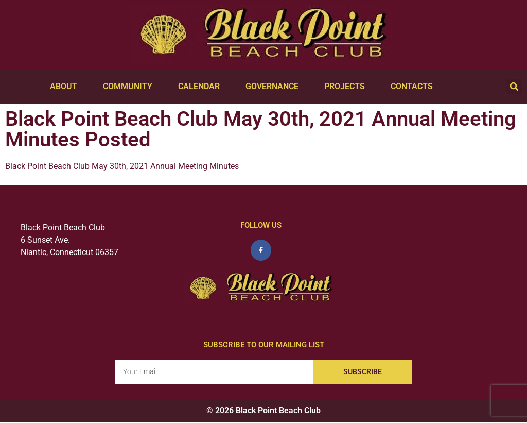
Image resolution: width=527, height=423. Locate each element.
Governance (274, 86)
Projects (347, 86)
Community (130, 86)
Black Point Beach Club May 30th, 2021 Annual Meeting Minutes (122, 166)
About (66, 86)
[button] (514, 86)
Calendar (201, 86)
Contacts (414, 86)
